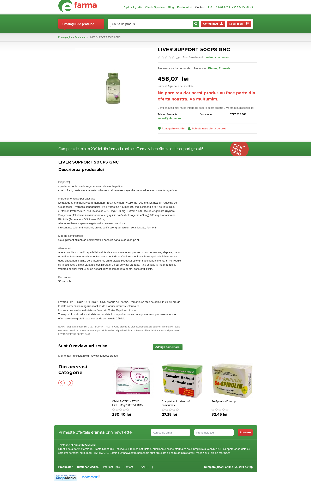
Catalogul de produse (78, 25)
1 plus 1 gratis (133, 7)
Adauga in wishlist (171, 128)
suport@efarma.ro (169, 118)
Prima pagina (65, 37)
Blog (171, 7)
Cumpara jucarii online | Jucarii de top (228, 466)
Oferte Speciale (155, 7)
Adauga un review (217, 57)
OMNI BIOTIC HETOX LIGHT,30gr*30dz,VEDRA (127, 403)
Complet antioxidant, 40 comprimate (176, 403)
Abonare (245, 432)
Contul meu (213, 23)
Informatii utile (111, 466)
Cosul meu (239, 23)
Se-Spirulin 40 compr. (224, 401)
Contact (200, 7)
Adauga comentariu (167, 347)
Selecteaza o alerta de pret (207, 128)
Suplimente (80, 37)
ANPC (144, 466)
